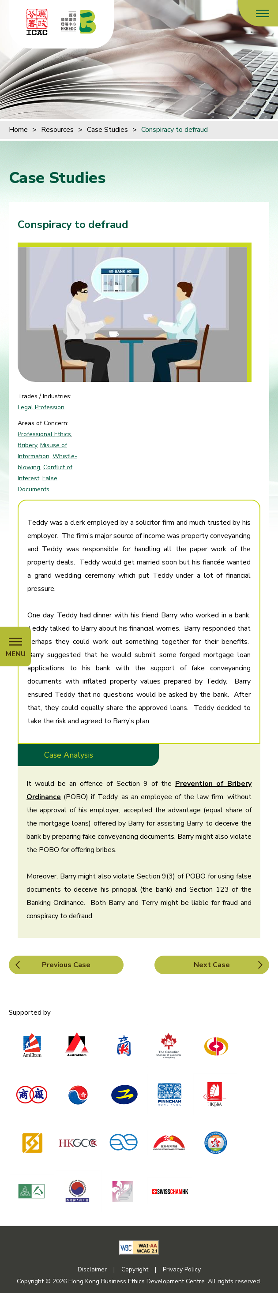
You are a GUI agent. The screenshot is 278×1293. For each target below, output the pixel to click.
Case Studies (107, 130)
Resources (57, 130)
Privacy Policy (182, 1269)
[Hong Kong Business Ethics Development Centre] (78, 22)
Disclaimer (92, 1269)
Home (18, 130)
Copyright (134, 1269)
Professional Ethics (44, 434)
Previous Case (66, 965)
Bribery (27, 445)
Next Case (212, 965)
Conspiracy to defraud (174, 130)
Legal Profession (41, 407)
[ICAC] (37, 22)
